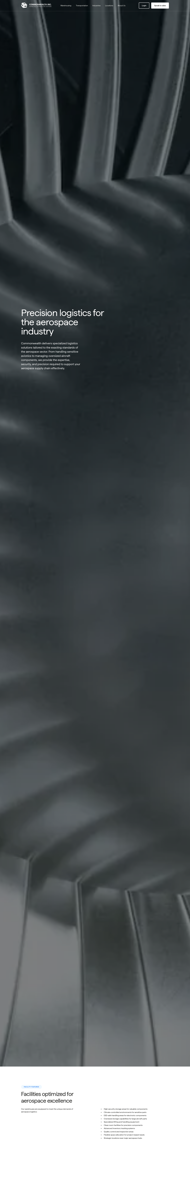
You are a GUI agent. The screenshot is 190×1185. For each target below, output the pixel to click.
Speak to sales (160, 5)
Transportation (82, 5)
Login (144, 5)
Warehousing (65, 5)
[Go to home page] (37, 5)
